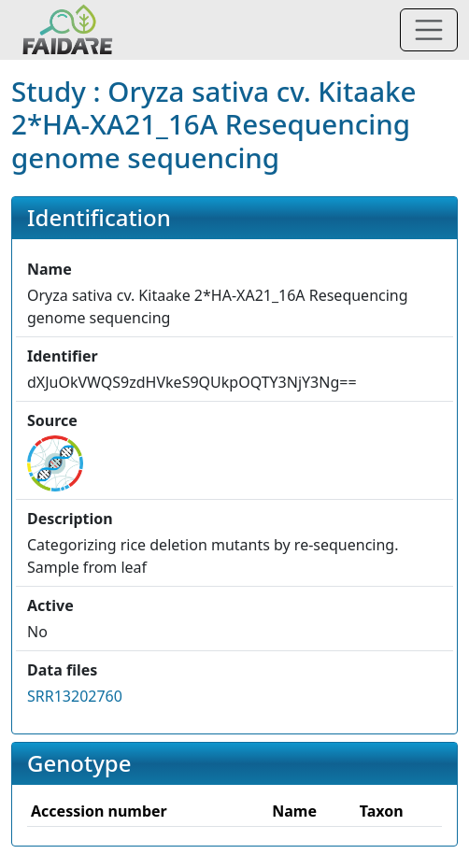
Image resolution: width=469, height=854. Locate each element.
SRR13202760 (74, 696)
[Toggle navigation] (429, 29)
